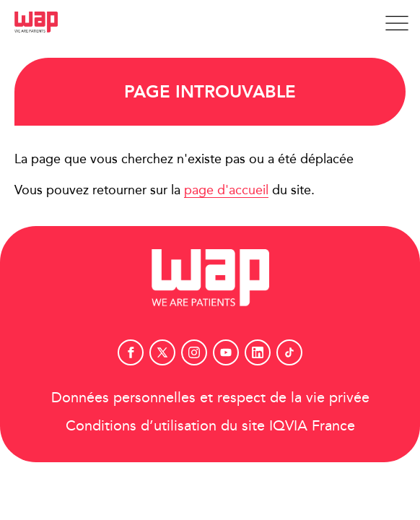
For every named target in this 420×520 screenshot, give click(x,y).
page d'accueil (226, 189)
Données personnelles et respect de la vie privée (210, 397)
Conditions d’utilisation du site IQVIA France (210, 425)
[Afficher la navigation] (397, 23)
